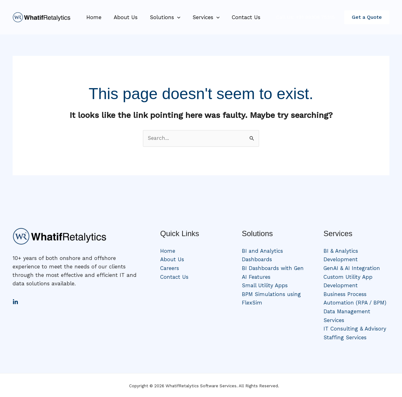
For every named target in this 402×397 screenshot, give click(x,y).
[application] (173, 17)
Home (92, 17)
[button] (366, 17)
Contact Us (239, 17)
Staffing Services (345, 336)
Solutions (161, 17)
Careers (169, 268)
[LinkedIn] (15, 302)
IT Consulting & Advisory (354, 328)
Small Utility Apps (265, 285)
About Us (123, 17)
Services (200, 17)
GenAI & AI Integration (352, 268)
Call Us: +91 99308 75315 (305, 17)
